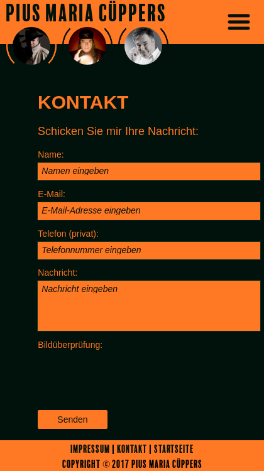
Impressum (90, 449)
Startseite (174, 449)
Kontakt (132, 449)
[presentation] (132, 376)
